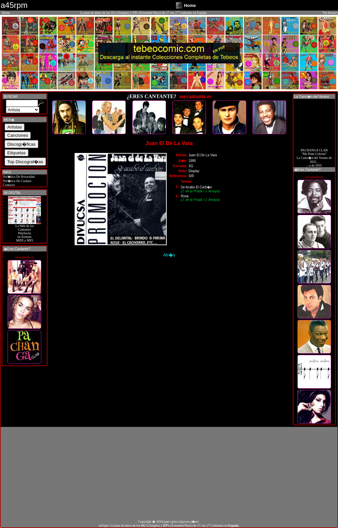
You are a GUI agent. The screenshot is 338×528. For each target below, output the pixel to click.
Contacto (8, 185)
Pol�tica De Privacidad (18, 176)
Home (6, 13)
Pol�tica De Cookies (16, 181)
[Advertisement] (169, 473)
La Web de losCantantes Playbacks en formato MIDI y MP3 (24, 231)
